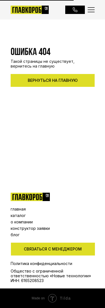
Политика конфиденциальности (41, 263)
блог (15, 234)
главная (18, 209)
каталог (18, 215)
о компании (22, 221)
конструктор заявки (30, 228)
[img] (30, 197)
